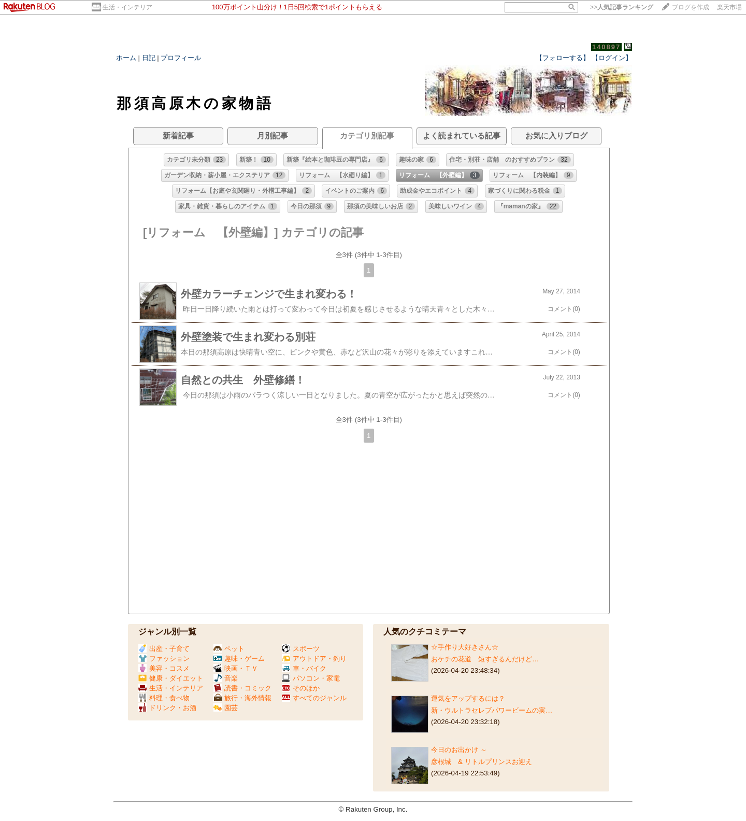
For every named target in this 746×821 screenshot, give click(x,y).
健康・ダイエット (170, 678)
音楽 (225, 678)
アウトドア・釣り (314, 658)
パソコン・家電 (311, 678)
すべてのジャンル (314, 698)
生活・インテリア (127, 7)
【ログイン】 (612, 58)
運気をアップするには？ (468, 698)
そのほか (301, 688)
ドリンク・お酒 (167, 708)
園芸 (225, 708)
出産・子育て (164, 649)
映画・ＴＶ (235, 668)
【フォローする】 (563, 58)
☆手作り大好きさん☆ (464, 647)
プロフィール (181, 58)
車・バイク (304, 668)
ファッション (164, 658)
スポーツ (301, 649)
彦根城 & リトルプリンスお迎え (481, 762)
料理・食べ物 (164, 698)
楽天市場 (729, 7)
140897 (606, 47)
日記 (148, 58)
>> (621, 7)
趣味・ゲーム (239, 658)
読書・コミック (242, 688)
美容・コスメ (164, 668)
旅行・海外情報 (242, 698)
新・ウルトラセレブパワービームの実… (491, 710)
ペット (229, 649)
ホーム (126, 58)
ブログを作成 (690, 7)
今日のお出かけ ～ (459, 750)
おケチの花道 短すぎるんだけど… (485, 659)
